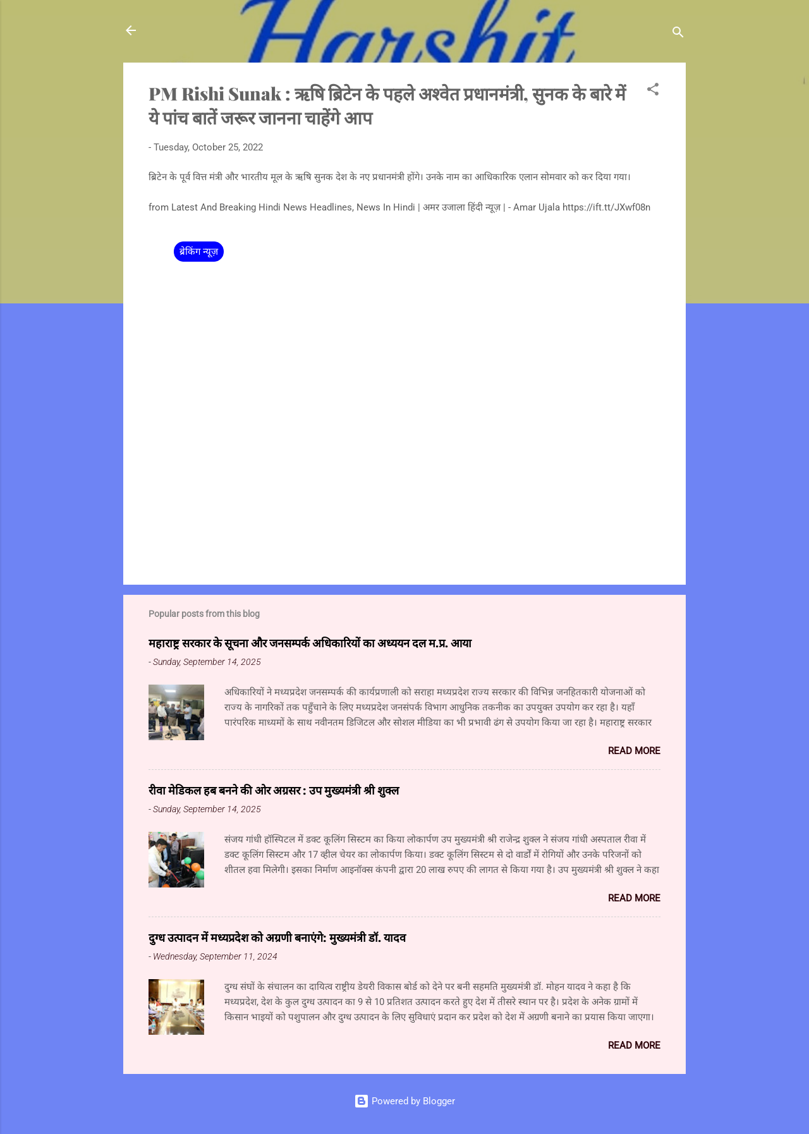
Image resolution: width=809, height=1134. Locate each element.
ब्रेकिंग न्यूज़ (198, 251)
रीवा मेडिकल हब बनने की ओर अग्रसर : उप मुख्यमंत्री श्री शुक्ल (274, 790)
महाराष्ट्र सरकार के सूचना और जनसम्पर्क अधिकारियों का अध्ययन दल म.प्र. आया (310, 642)
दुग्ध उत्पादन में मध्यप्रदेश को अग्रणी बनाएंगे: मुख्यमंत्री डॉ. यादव (277, 937)
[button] (652, 91)
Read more (634, 751)
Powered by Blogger (404, 1101)
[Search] (678, 34)
